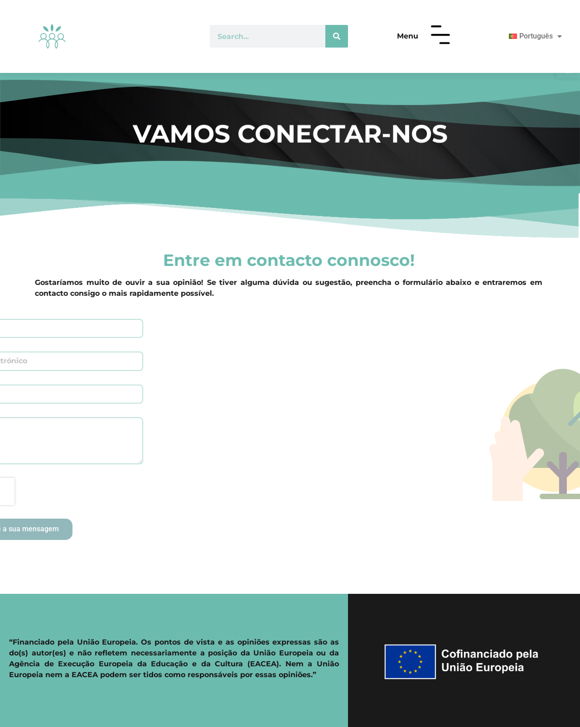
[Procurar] (336, 36)
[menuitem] (531, 36)
